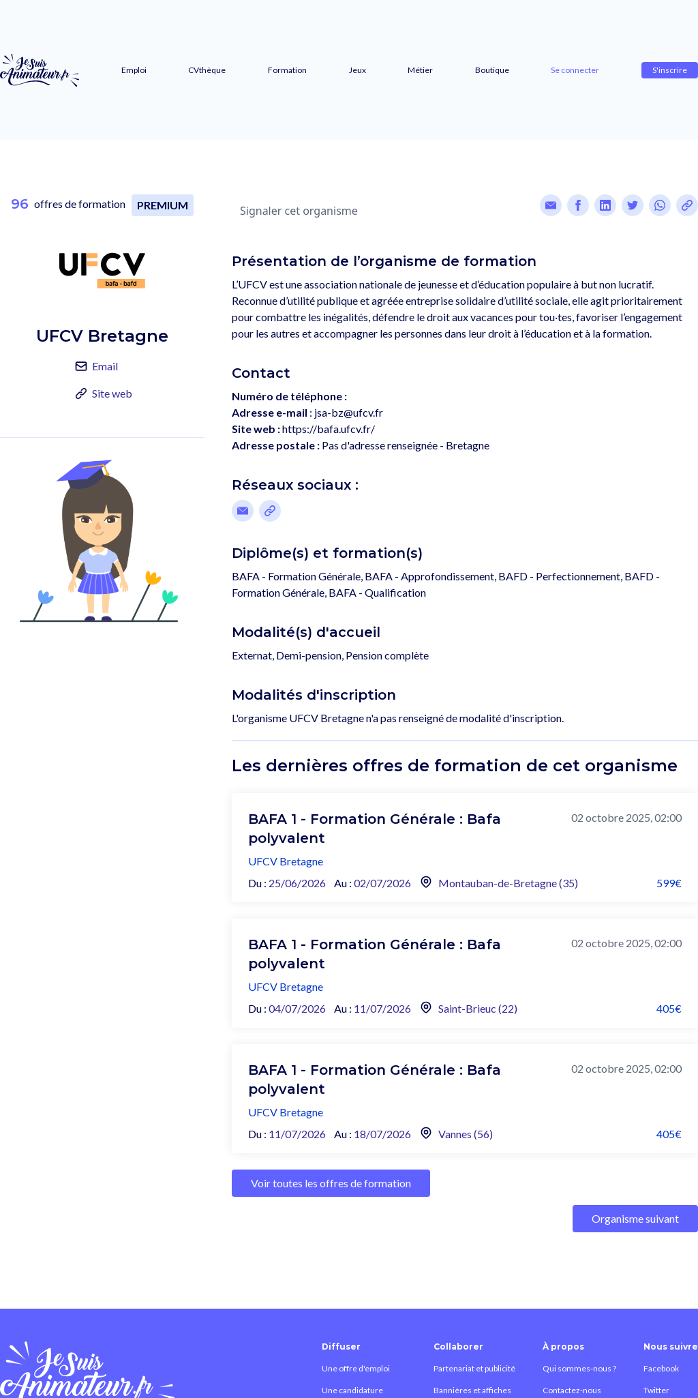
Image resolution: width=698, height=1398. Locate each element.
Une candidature (352, 1390)
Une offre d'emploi (356, 1368)
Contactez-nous (572, 1390)
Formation (287, 70)
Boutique (492, 70)
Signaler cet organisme (299, 210)
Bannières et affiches (472, 1390)
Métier (420, 70)
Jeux (357, 70)
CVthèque (207, 70)
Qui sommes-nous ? (579, 1368)
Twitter (656, 1390)
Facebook (661, 1368)
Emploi (134, 70)
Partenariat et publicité (474, 1368)
